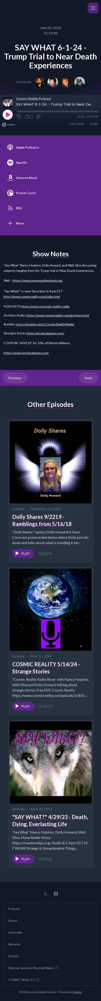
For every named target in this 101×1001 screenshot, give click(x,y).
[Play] (7, 114)
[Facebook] (56, 893)
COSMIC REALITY (24, 980)
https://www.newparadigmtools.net (37, 280)
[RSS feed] (45, 893)
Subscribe (76, 124)
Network (14, 944)
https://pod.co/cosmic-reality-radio (45, 306)
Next (89, 378)
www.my (20, 353)
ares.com (42, 353)
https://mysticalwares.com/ (45, 333)
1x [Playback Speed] (28, 116)
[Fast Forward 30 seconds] (38, 116)
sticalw (31, 353)
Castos (77, 992)
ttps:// (9, 353)
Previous (15, 378)
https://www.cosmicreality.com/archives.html (57, 315)
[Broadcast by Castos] (8, 125)
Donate (13, 956)
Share (93, 124)
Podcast (14, 909)
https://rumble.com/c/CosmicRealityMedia (45, 324)
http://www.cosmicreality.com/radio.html (32, 296)
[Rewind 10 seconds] (19, 116)
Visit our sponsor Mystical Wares (33, 968)
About (12, 920)
